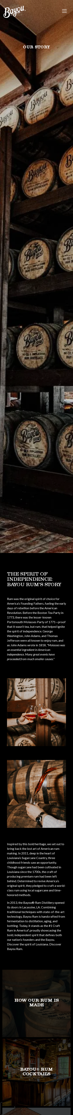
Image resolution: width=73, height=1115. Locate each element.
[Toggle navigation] (64, 11)
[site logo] (14, 11)
